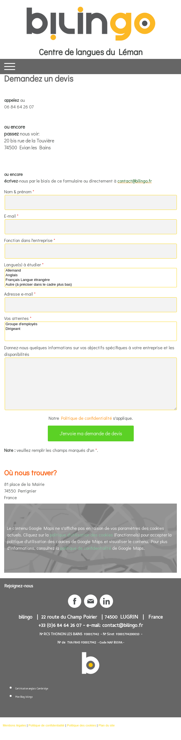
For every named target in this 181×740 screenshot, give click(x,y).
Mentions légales (14, 725)
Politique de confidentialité (86, 418)
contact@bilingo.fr (122, 626)
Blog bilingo (26, 697)
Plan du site (106, 725)
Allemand (91, 270)
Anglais (91, 275)
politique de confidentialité (85, 548)
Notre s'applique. (91, 418)
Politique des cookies (81, 725)
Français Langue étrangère (91, 280)
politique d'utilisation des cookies (81, 535)
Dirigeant (91, 329)
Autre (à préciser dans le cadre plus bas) (91, 284)
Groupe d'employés (91, 324)
